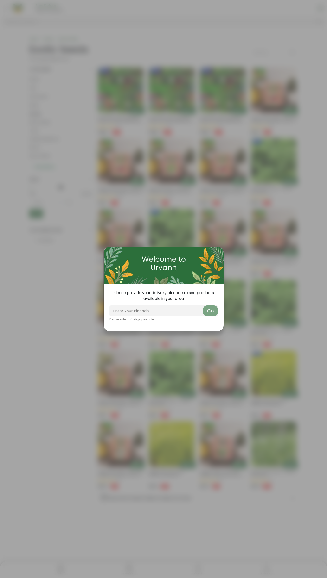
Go (210, 310)
